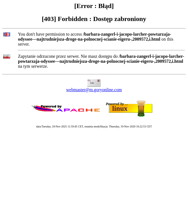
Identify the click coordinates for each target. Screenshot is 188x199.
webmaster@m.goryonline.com (94, 89)
